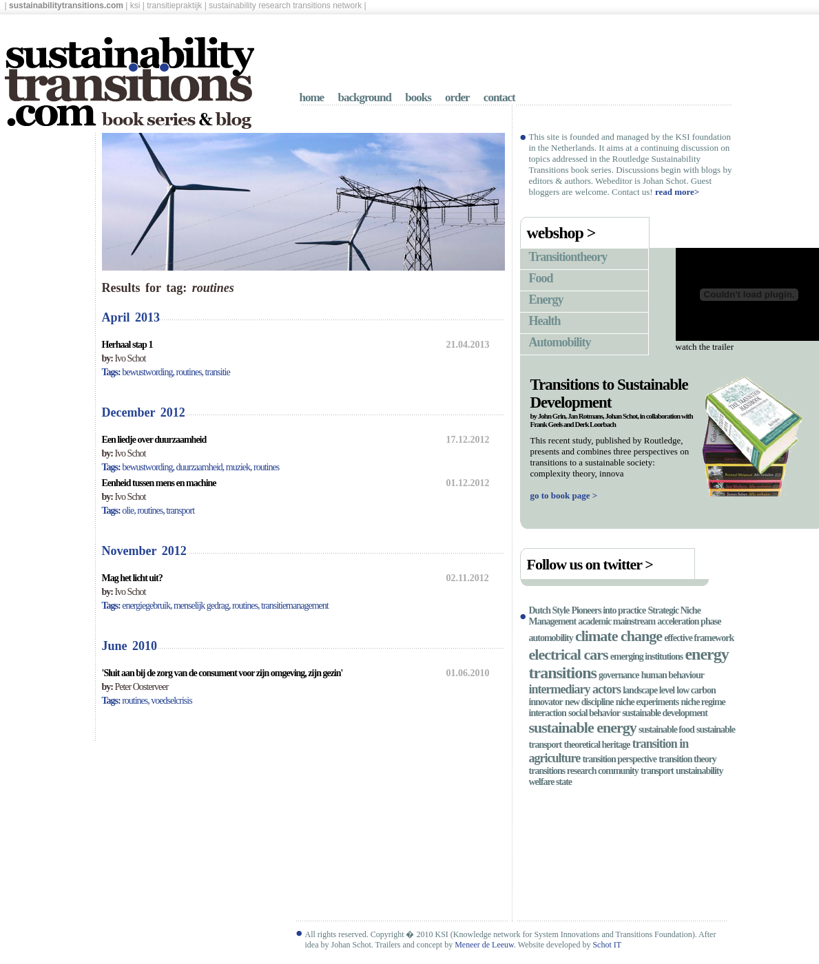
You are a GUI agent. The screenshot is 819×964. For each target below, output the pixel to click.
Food (541, 278)
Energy (546, 299)
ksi (135, 5)
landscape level (648, 690)
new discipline (589, 702)
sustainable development (664, 713)
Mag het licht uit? (132, 578)
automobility (551, 638)
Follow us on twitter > (590, 564)
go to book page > (564, 495)
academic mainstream (616, 621)
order (457, 97)
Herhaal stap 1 (127, 344)
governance (619, 675)
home (312, 97)
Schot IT (606, 945)
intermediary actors (575, 689)
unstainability (699, 771)
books (418, 97)
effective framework (699, 638)
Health (545, 321)
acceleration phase (688, 621)
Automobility (560, 342)
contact (499, 97)
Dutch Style (549, 610)
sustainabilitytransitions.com (66, 5)
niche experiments (647, 702)
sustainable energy (582, 727)
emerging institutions (646, 656)
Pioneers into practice (608, 610)
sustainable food (666, 729)
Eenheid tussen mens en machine (159, 483)
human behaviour (672, 675)
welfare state (550, 782)
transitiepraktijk (174, 5)
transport (657, 771)
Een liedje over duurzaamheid (154, 439)
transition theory (687, 759)
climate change (618, 636)
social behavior (594, 713)
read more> (677, 192)
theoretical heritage (597, 745)
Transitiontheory (568, 257)
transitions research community (584, 771)
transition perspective (619, 759)
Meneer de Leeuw (484, 945)
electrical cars (568, 654)
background (364, 97)
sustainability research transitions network (285, 5)
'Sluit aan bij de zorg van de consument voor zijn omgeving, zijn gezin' (222, 673)
